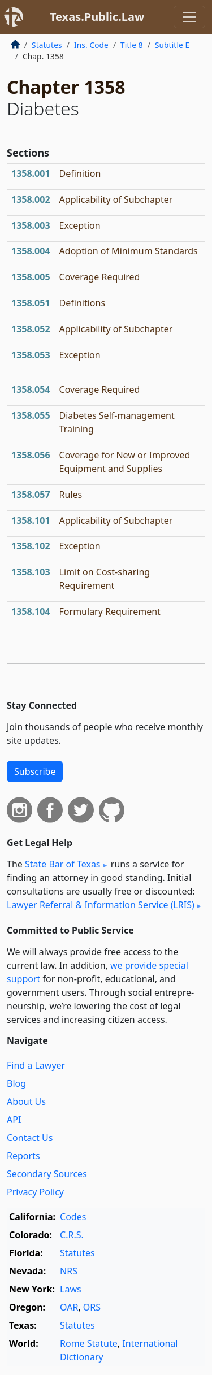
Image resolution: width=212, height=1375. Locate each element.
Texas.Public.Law (97, 16)
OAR (69, 1307)
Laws (70, 1289)
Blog (16, 1083)
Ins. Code (91, 45)
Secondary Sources (47, 1174)
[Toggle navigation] (189, 17)
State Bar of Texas (63, 864)
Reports (23, 1156)
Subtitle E (172, 45)
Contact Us (30, 1137)
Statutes (47, 45)
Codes (73, 1217)
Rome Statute (89, 1343)
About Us (26, 1101)
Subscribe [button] (34, 771)
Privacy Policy (35, 1192)
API (14, 1119)
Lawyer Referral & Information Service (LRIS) (100, 905)
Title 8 (131, 45)
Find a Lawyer (36, 1065)
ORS (92, 1307)
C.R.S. (72, 1235)
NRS (68, 1271)
